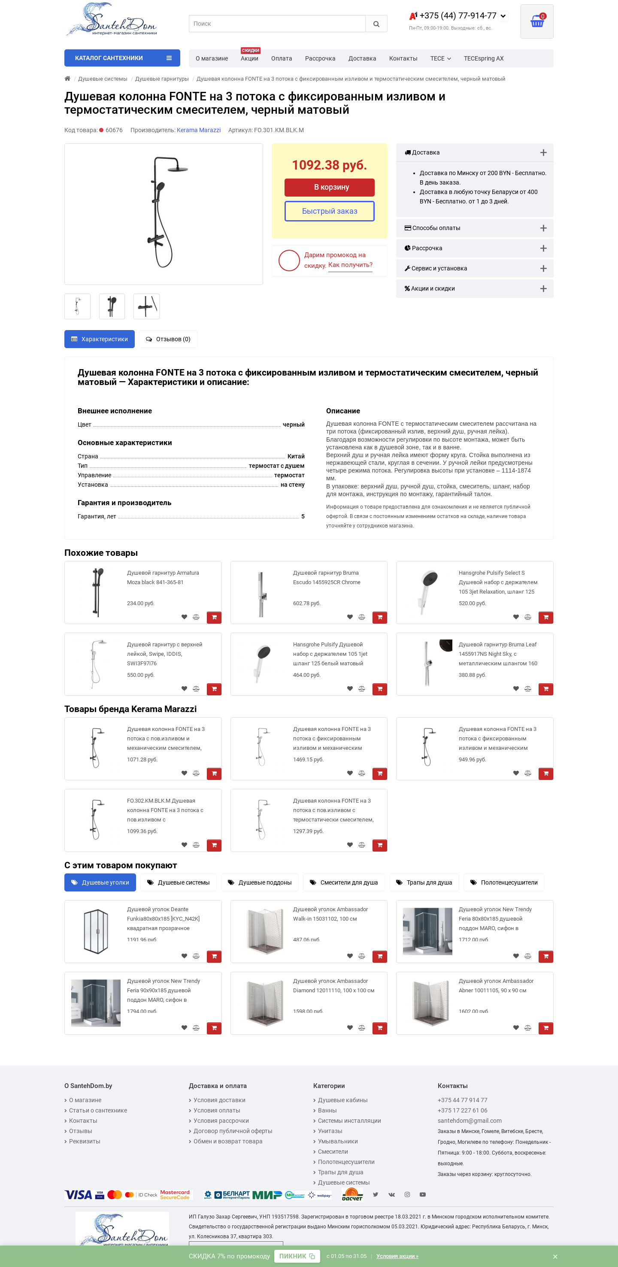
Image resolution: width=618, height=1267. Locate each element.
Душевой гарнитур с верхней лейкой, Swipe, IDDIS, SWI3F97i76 (165, 654)
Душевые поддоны (260, 882)
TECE (440, 58)
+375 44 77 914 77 (463, 1100)
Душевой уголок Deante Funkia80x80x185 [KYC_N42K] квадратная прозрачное (163, 918)
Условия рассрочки (219, 1120)
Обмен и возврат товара (226, 1141)
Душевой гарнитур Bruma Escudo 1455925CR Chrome (326, 577)
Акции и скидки (430, 288)
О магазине (212, 58)
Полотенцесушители (504, 882)
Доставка (362, 58)
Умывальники (335, 1141)
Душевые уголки (100, 882)
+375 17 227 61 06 (463, 1110)
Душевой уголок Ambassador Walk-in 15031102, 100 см (330, 914)
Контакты (403, 58)
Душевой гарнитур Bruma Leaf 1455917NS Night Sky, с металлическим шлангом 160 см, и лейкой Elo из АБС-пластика (498, 655)
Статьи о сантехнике (95, 1110)
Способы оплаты (432, 227)
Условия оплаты (214, 1110)
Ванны (325, 1110)
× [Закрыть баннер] (555, 1256)
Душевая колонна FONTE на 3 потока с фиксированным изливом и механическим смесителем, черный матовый (499, 740)
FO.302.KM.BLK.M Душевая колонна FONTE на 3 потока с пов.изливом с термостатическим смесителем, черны (165, 811)
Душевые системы (178, 882)
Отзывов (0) (168, 339)
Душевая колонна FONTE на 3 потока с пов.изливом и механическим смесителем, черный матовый (166, 740)
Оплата (281, 58)
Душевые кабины (340, 1100)
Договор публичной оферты (231, 1131)
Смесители (330, 1151)
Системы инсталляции (347, 1120)
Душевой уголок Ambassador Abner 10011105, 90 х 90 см (496, 986)
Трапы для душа (424, 882)
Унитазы (327, 1131)
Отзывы (78, 1131)
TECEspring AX (484, 58)
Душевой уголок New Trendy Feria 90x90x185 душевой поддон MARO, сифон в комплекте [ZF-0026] (163, 992)
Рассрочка (320, 58)
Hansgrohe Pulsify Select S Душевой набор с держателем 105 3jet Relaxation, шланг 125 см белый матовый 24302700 (498, 584)
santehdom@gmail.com (470, 1120)
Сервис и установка (436, 268)
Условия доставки (217, 1100)
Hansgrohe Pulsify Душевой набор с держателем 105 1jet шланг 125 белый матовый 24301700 (330, 655)
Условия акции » (397, 1256)
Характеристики (99, 339)
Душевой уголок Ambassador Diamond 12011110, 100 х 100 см (334, 986)
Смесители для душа (344, 882)
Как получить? (350, 265)
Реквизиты (82, 1141)
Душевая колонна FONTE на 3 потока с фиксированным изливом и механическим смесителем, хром (332, 740)
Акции (251, 56)
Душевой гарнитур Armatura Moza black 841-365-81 (163, 577)
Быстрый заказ (329, 210)
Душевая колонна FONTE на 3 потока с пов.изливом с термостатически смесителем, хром (333, 811)
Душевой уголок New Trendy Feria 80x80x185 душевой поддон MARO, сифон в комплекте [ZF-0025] (495, 920)
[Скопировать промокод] (297, 1256)
